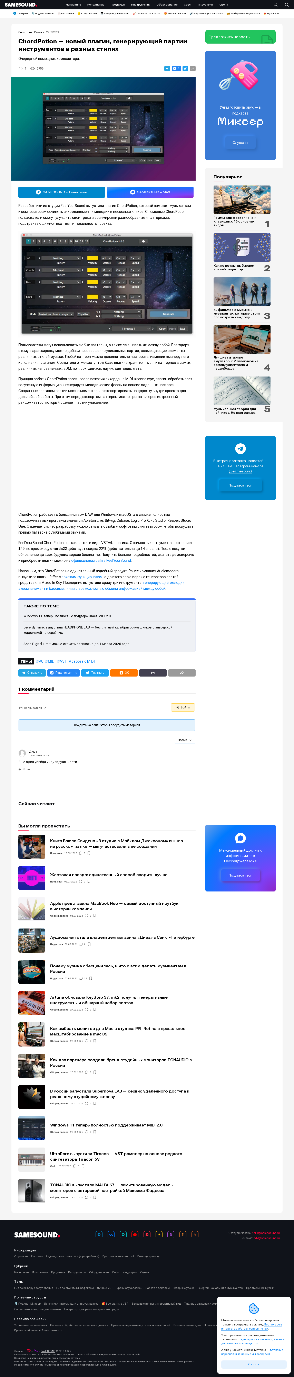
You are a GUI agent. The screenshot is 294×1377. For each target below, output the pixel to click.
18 (85, 978)
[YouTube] (134, 1234)
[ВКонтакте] (111, 1234)
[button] (167, 68)
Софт (22, 32)
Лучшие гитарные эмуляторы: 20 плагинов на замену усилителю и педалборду (236, 363)
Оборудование (59, 915)
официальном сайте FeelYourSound (101, 560)
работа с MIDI (83, 661)
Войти (183, 707)
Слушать (240, 143)
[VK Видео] (147, 1234)
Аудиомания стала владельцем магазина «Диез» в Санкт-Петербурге (122, 937)
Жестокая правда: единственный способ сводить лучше (108, 874)
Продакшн (56, 853)
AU (41, 661)
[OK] (182, 1234)
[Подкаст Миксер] (170, 1234)
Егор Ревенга (36, 32)
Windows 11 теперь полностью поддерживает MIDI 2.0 (67, 616)
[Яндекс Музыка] (159, 1234)
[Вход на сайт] (277, 4)
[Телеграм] (99, 1234)
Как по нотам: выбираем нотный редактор (234, 267)
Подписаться (240, 485)
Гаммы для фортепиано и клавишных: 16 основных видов (235, 221)
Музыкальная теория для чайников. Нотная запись (235, 411)
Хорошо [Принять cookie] (254, 1364)
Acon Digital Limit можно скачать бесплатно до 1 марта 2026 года (76, 644)
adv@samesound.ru (267, 1238)
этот (131, 1354)
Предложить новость (229, 37)
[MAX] (123, 1234)
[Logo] (21, 5)
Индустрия (56, 944)
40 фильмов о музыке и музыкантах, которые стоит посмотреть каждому (237, 313)
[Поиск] (285, 4)
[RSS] (195, 1234)
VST (63, 661)
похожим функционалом (82, 577)
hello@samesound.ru (266, 1232)
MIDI (52, 661)
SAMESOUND (48, 1351)
